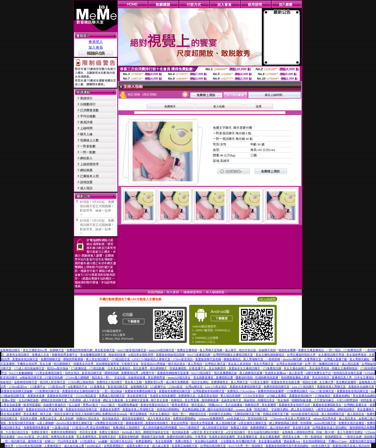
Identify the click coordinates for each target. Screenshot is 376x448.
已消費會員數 (89, 110)
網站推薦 (86, 170)
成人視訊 (86, 188)
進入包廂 (219, 106)
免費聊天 (170, 106)
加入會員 (95, 47)
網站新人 (86, 158)
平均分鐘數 (88, 116)
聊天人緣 (86, 134)
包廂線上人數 (89, 140)
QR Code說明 (267, 299)
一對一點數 (88, 152)
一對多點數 (88, 146)
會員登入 (95, 42)
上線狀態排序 (89, 164)
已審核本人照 (89, 176)
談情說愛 (86, 182)
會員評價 (86, 122)
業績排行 (86, 98)
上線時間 (86, 128)
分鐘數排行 (88, 104)
